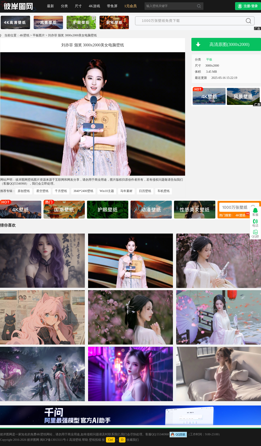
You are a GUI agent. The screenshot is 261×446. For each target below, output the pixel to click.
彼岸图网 (33, 439)
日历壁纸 (145, 191)
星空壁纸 (42, 191)
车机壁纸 (163, 191)
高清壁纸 (75, 439)
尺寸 (78, 6)
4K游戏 (94, 6)
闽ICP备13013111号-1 (54, 439)
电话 (255, 223)
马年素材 (126, 191)
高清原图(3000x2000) (229, 44)
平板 (209, 59)
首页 (18, 6)
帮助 (85, 439)
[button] (248, 6)
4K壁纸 (24, 35)
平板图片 (39, 35)
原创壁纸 (24, 191)
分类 (64, 6)
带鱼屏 (112, 6)
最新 (50, 6)
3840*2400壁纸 (83, 191)
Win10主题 (107, 191)
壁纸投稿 (95, 439)
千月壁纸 (61, 191)
